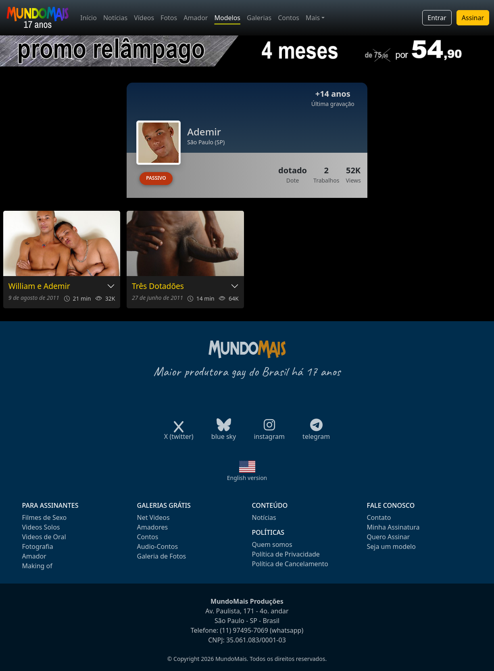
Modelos (227, 17)
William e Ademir (39, 286)
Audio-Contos (157, 546)
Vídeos (144, 17)
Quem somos (272, 544)
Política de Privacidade (286, 554)
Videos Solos (41, 527)
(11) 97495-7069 (244, 630)
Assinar (473, 17)
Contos (288, 17)
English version (247, 478)
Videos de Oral (44, 536)
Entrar (436, 17)
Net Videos (153, 517)
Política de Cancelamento (290, 563)
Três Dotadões (158, 286)
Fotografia (37, 546)
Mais (313, 17)
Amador (195, 17)
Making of (37, 565)
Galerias (259, 17)
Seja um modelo (391, 546)
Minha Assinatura (393, 527)
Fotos (168, 17)
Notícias (115, 17)
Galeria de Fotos (161, 556)
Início (88, 17)
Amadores (152, 527)
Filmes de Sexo (44, 517)
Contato (379, 517)
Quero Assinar (388, 536)
